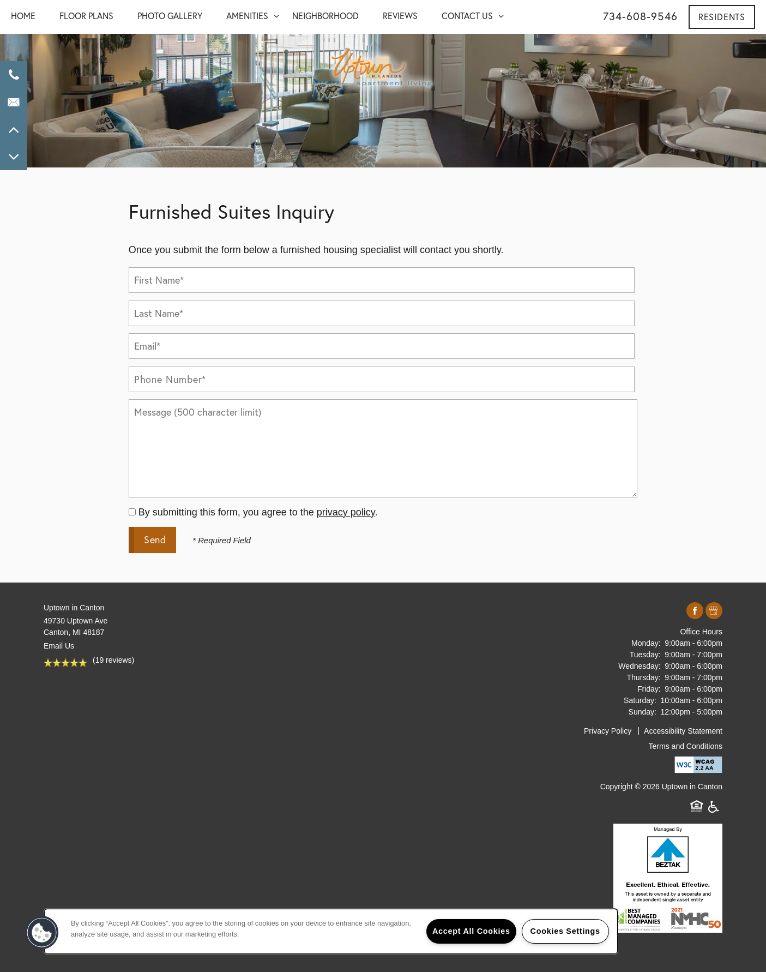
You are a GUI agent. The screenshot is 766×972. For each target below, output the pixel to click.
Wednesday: (639, 666)
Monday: (646, 643)
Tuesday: (645, 654)
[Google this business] (713, 611)
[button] (722, 16)
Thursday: (644, 677)
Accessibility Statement (683, 731)
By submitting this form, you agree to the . (258, 512)
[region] (331, 931)
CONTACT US (467, 15)
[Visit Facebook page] (694, 611)
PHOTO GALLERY (169, 15)
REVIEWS (400, 15)
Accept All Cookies (471, 931)
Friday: (649, 689)
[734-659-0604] (13, 74)
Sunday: (642, 711)
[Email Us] (13, 102)
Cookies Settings (565, 931)
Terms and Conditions (685, 746)
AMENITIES (247, 15)
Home (23, 15)
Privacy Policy (607, 731)
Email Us (59, 645)
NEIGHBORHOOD (325, 15)
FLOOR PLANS (86, 15)
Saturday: (640, 700)
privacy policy (346, 512)
